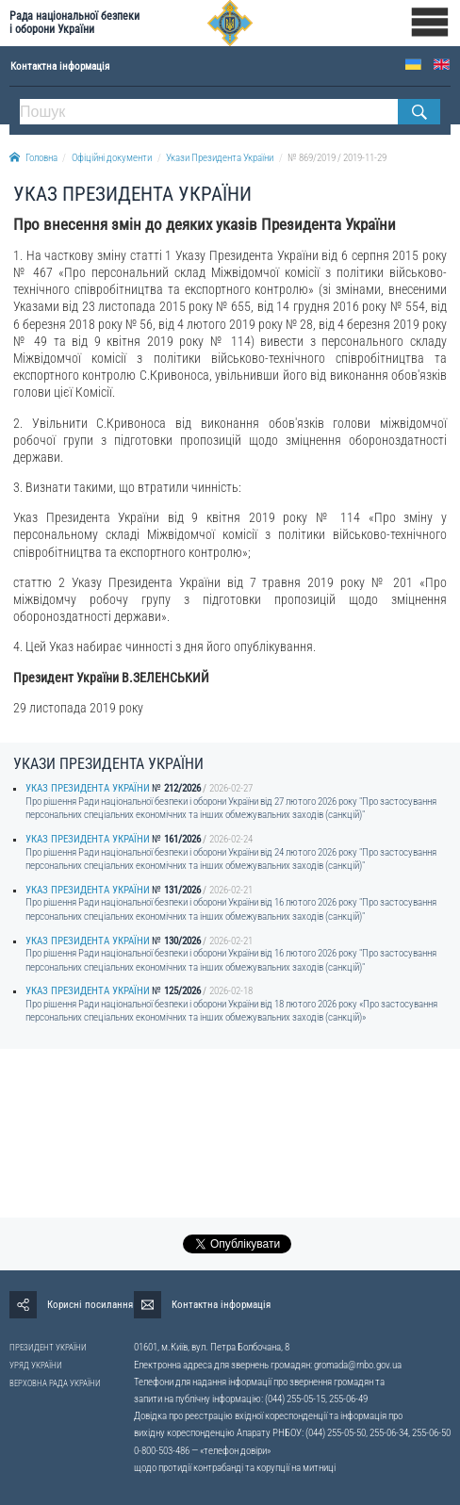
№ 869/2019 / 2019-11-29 (337, 158)
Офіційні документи (112, 158)
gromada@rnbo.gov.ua (358, 1365)
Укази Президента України (219, 158)
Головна (33, 158)
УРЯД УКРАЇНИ (35, 1365)
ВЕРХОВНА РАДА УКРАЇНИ (55, 1383)
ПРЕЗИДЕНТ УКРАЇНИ (48, 1347)
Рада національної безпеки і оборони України (74, 23)
